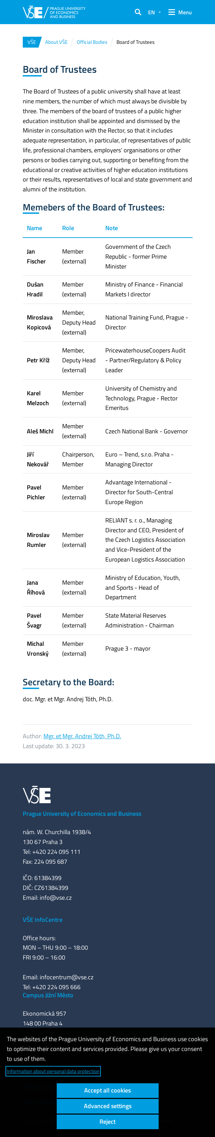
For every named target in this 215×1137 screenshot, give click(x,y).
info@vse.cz (56, 897)
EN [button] (151, 12)
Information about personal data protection (53, 1071)
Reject (107, 1121)
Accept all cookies (107, 1090)
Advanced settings (107, 1105)
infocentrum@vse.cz (66, 977)
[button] (137, 12)
